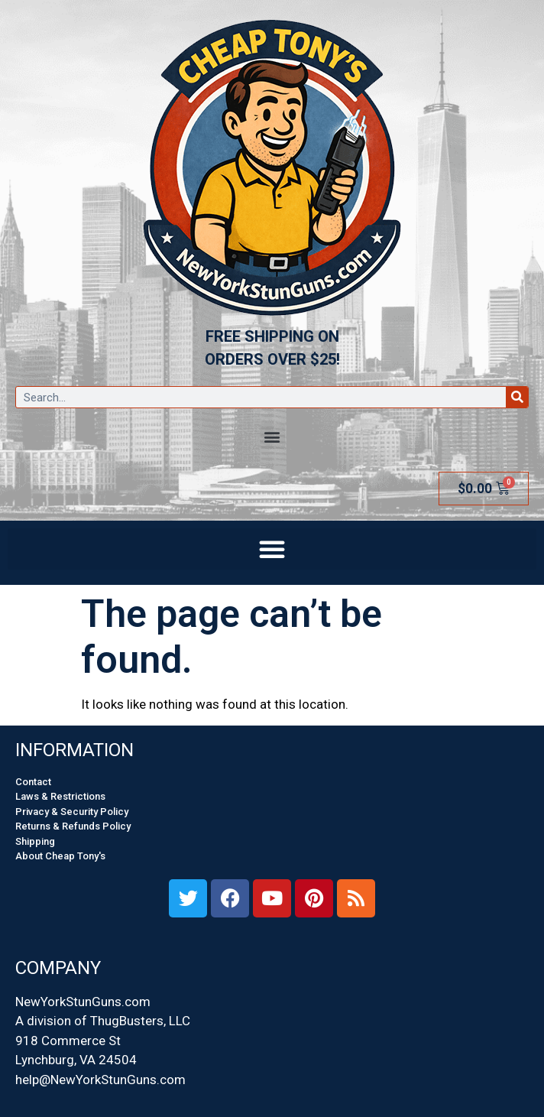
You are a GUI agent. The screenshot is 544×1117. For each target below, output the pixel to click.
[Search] (517, 397)
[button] (272, 436)
